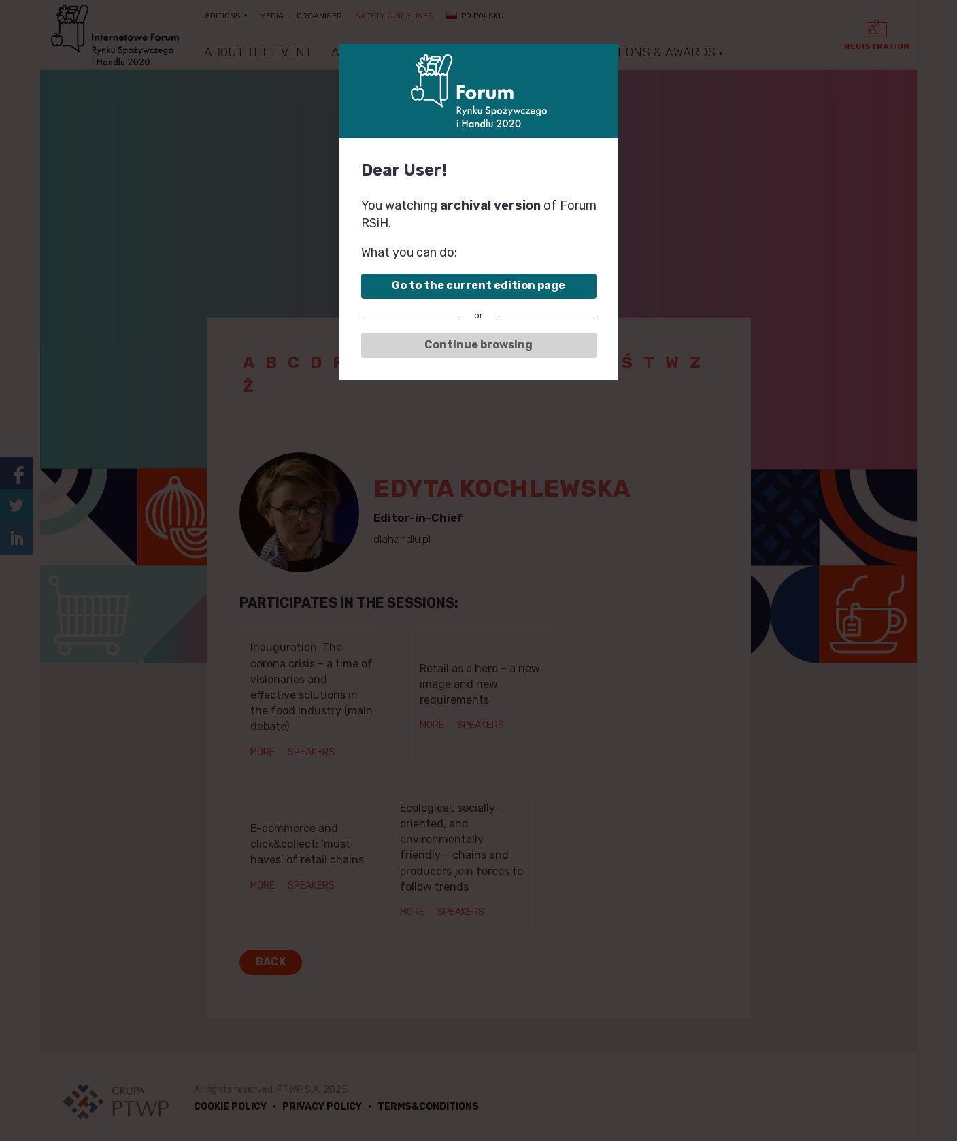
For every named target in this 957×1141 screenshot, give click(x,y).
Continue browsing (478, 344)
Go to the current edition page (478, 285)
